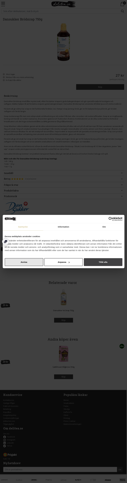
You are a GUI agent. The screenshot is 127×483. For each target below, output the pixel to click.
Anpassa (64, 262)
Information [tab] (63, 226)
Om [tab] (104, 226)
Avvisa (24, 262)
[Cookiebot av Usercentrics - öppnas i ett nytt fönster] (110, 219)
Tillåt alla (103, 262)
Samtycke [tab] (23, 226)
